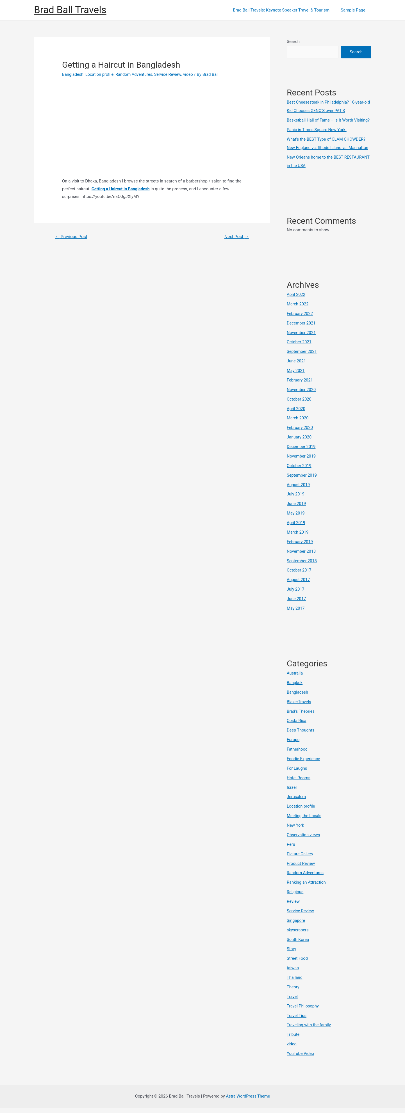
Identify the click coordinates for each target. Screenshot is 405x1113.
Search (293, 41)
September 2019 (302, 482)
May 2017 (296, 615)
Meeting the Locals (304, 822)
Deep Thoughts (301, 736)
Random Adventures (136, 74)
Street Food (297, 964)
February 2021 (300, 387)
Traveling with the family (309, 1030)
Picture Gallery (300, 860)
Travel (292, 1002)
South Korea (298, 945)
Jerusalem (296, 803)
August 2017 (299, 586)
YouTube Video (301, 1059)
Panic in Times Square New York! (317, 138)
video (191, 74)
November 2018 (302, 558)
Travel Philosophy (303, 1011)
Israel (292, 793)
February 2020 (300, 435)
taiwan (293, 973)
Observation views (304, 841)
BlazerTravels (299, 708)
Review (293, 907)
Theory (293, 992)
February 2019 (300, 549)
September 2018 (302, 567)
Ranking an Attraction (307, 888)
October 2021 (299, 350)
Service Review (171, 74)
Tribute (293, 1040)
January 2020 (299, 444)
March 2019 (298, 539)
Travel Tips (297, 1021)
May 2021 (296, 378)
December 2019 (302, 454)
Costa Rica (297, 727)
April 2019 (296, 529)
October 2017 (299, 577)
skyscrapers (298, 935)
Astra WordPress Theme (248, 1101)
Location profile (100, 74)
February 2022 (300, 321)
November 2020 (302, 397)
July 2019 (296, 501)
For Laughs (297, 774)
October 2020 (299, 406)
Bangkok (295, 689)
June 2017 (296, 605)
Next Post (236, 236)
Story (292, 954)
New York (295, 831)
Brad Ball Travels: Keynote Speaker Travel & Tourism (285, 10)
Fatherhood (297, 755)
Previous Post (71, 236)
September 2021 (302, 359)
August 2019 (299, 492)
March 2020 (298, 425)
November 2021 (302, 340)
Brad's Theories (301, 718)
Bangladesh (73, 74)
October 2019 (299, 473)
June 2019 (296, 511)
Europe (293, 746)
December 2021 (302, 330)
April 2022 (296, 302)
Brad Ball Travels (70, 10)
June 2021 (296, 368)
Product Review (301, 869)
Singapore (296, 926)
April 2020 (296, 416)
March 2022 (298, 312)
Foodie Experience (304, 765)
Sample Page (354, 10)
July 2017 (296, 596)
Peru (291, 850)
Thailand (295, 983)
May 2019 (296, 520)
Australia (295, 680)
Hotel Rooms (299, 784)
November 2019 (302, 463)
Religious (295, 898)
